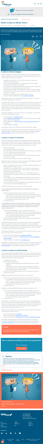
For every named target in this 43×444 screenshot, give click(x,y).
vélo (8, 123)
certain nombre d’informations (7, 322)
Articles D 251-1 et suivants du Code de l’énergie (12, 358)
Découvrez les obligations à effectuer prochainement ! (22, 14)
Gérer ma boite (4, 423)
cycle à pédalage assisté (25, 239)
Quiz (15, 425)
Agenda (16, 422)
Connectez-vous (24, 345)
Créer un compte (21, 348)
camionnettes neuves (19, 116)
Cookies (22, 439)
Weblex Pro (30, 425)
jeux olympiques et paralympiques (13, 118)
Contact (30, 422)
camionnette (19, 313)
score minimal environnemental (28, 95)
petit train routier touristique (22, 315)
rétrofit (15, 124)
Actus (2, 422)
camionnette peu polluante (26, 235)
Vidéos (2, 425)
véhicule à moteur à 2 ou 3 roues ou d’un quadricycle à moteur (28, 317)
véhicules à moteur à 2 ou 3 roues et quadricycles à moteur (26, 121)
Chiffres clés (17, 423)
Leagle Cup (30, 423)
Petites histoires (4, 426)
